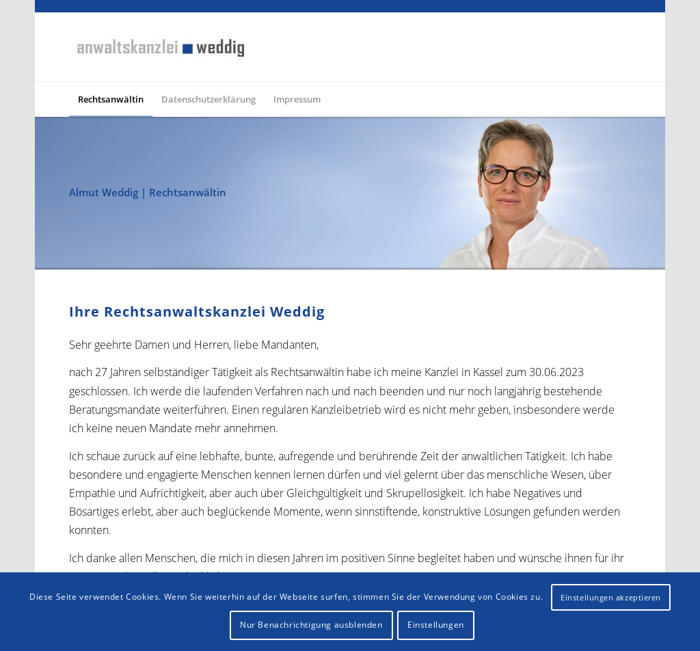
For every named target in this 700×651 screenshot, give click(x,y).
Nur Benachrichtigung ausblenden (311, 624)
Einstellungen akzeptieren (611, 597)
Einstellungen (435, 624)
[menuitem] (110, 99)
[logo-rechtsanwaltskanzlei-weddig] (159, 47)
